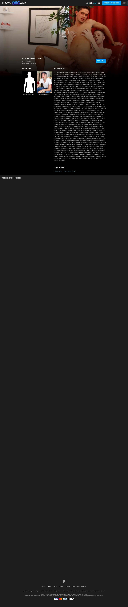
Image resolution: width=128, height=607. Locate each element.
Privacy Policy (56, 591)
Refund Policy (65, 591)
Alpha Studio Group (69, 171)
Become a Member (111, 3)
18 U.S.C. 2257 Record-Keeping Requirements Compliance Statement (87, 591)
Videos (49, 586)
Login (124, 3)
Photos (61, 586)
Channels (67, 586)
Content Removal (99, 595)
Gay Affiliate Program (29, 591)
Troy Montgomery (44, 94)
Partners (83, 586)
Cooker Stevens (28, 94)
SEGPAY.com (76, 595)
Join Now (100, 61)
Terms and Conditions (46, 591)
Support (37, 591)
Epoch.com (32, 595)
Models (55, 586)
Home (43, 586)
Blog (73, 586)
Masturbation (58, 171)
